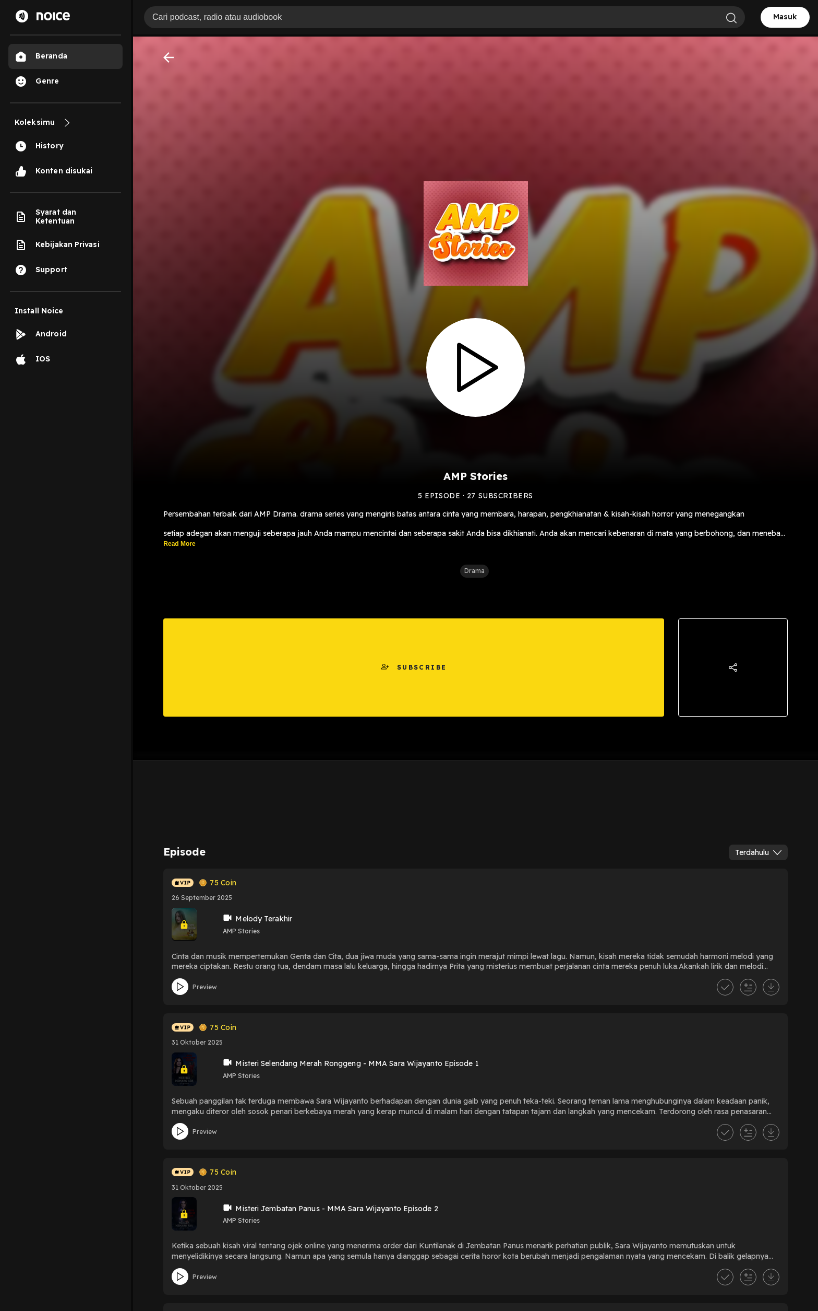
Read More (179, 546)
